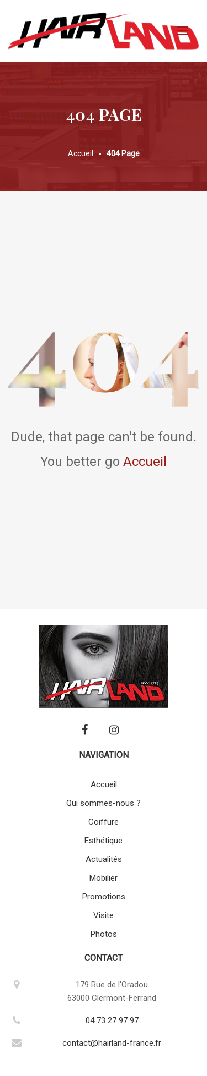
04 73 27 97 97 (112, 1020)
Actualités (104, 859)
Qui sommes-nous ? (103, 803)
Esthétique (103, 841)
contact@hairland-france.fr (111, 1043)
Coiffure (103, 822)
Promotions (103, 897)
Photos (104, 934)
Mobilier (103, 878)
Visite (103, 915)
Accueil (145, 461)
